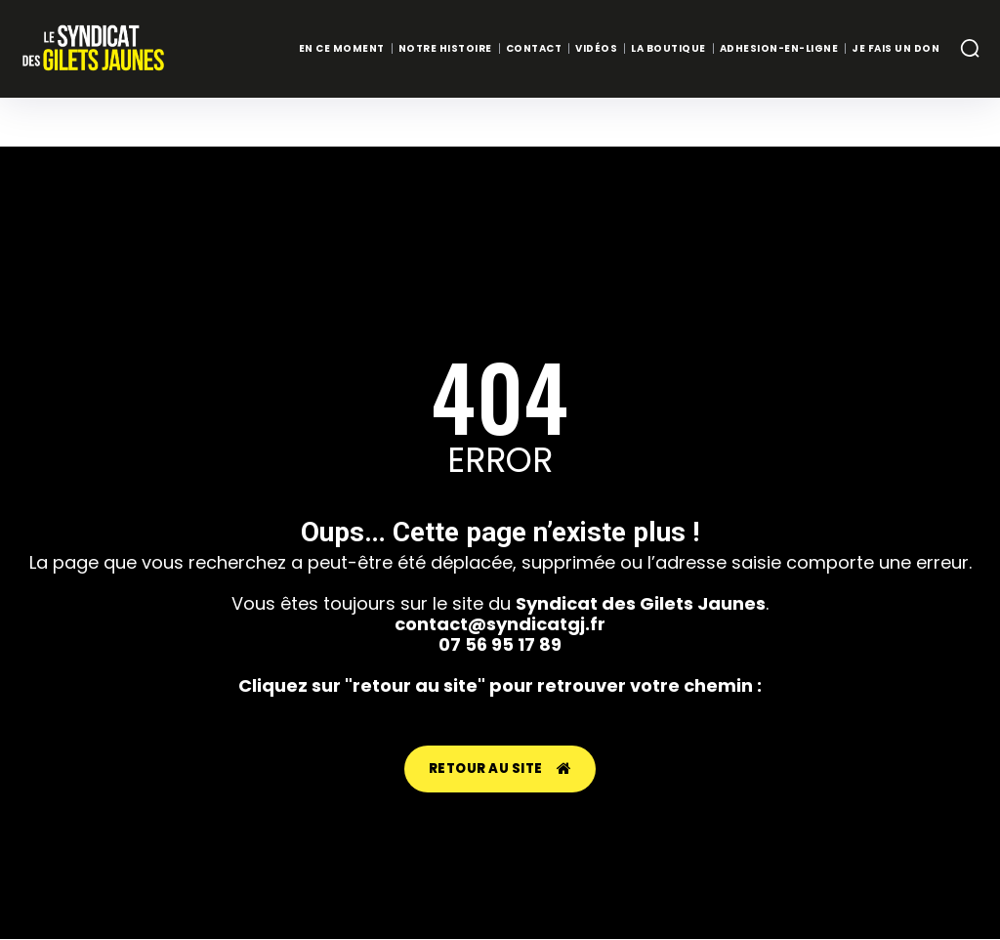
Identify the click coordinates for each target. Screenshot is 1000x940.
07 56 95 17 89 (500, 644)
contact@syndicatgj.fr (500, 624)
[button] (969, 48)
